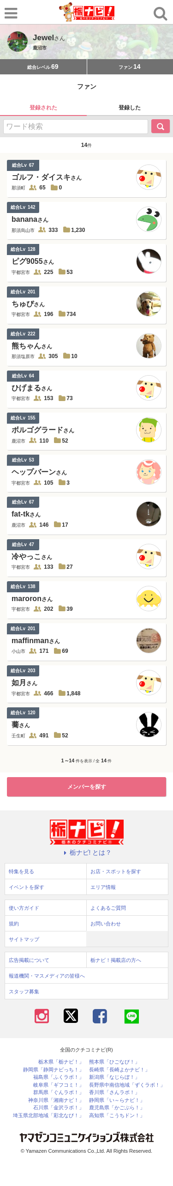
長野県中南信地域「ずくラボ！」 (127, 1085)
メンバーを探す (86, 787)
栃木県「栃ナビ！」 (61, 1061)
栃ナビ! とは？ (86, 852)
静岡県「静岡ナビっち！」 (53, 1069)
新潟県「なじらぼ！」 (114, 1077)
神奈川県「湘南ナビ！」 (56, 1100)
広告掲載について (29, 960)
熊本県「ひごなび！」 (114, 1061)
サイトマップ (24, 939)
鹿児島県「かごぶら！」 (117, 1107)
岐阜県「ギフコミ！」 (58, 1085)
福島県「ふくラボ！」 (58, 1077)
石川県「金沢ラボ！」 (58, 1107)
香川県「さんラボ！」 (114, 1092)
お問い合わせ (105, 923)
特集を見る (21, 871)
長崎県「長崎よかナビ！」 (119, 1069)
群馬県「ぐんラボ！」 (58, 1092)
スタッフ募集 (24, 991)
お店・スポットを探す (115, 871)
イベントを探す (26, 887)
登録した (130, 107)
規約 (14, 923)
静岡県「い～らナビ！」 (117, 1100)
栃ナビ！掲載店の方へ (115, 960)
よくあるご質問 (108, 908)
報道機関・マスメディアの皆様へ (47, 976)
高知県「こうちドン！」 (117, 1115)
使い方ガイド (24, 908)
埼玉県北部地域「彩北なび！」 (48, 1115)
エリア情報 (103, 887)
